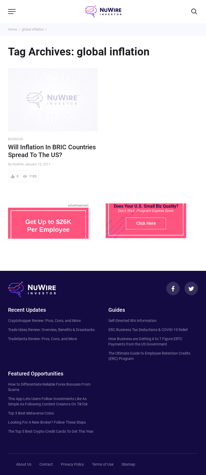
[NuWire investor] (103, 11)
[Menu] (12, 11)
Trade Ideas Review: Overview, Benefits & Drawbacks (51, 330)
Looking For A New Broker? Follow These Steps (47, 422)
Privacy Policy (72, 464)
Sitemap (128, 464)
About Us (23, 464)
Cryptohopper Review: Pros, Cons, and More (44, 320)
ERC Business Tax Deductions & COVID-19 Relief (148, 330)
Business (15, 139)
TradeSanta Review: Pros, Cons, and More (42, 339)
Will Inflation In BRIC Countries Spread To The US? (52, 151)
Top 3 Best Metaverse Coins (31, 413)
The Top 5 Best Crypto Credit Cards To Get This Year (51, 431)
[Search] (194, 11)
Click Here (146, 223)
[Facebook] (173, 288)
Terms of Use (102, 464)
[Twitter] (191, 288)
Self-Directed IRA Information (132, 320)
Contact (46, 464)
